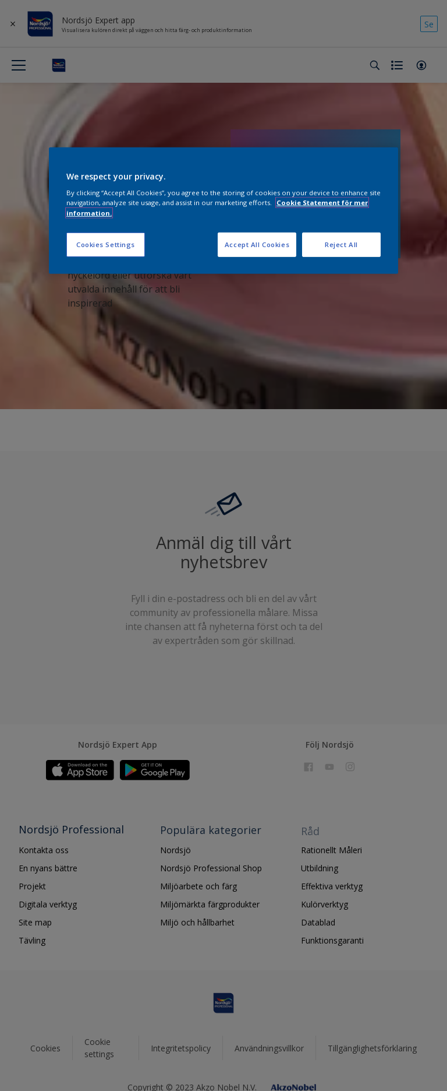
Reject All (341, 244)
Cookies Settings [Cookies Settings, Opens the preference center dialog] (105, 244)
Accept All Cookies (257, 244)
